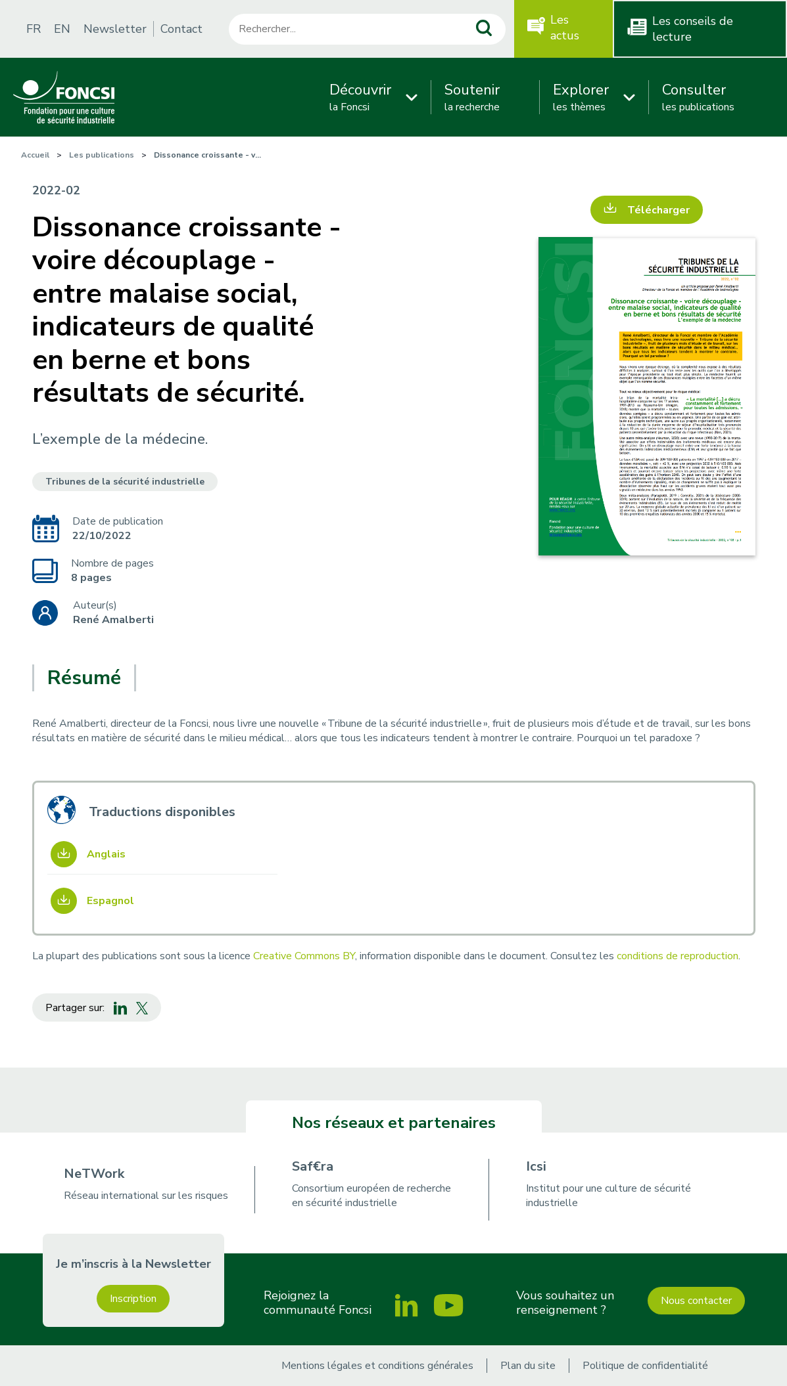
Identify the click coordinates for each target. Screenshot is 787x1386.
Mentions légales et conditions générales (377, 1365)
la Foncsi (360, 97)
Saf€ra (312, 1166)
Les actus (564, 27)
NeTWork (94, 1173)
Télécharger (658, 210)
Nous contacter (696, 1300)
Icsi (536, 1166)
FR (33, 29)
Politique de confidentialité (645, 1365)
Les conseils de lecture (692, 29)
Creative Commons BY (304, 956)
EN (62, 29)
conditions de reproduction (677, 956)
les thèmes (581, 97)
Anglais (106, 854)
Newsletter (115, 29)
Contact (181, 29)
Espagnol (110, 901)
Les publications (101, 155)
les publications (698, 97)
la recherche (472, 97)
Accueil (35, 155)
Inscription (133, 1298)
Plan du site (528, 1365)
